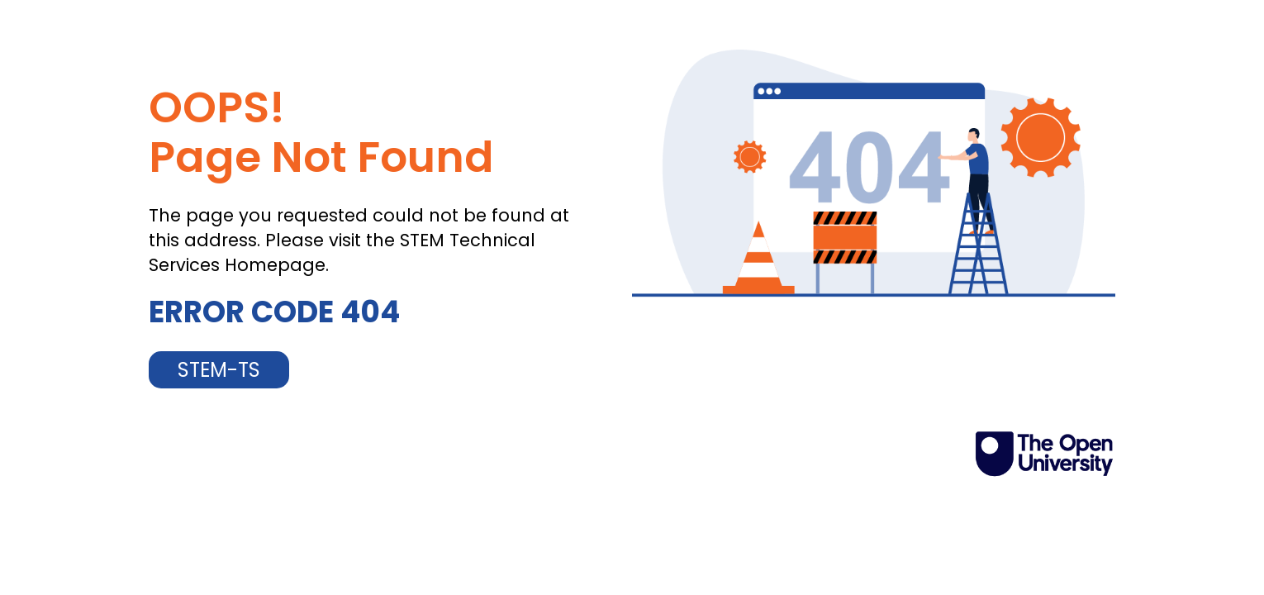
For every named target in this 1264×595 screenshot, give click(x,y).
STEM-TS (219, 369)
